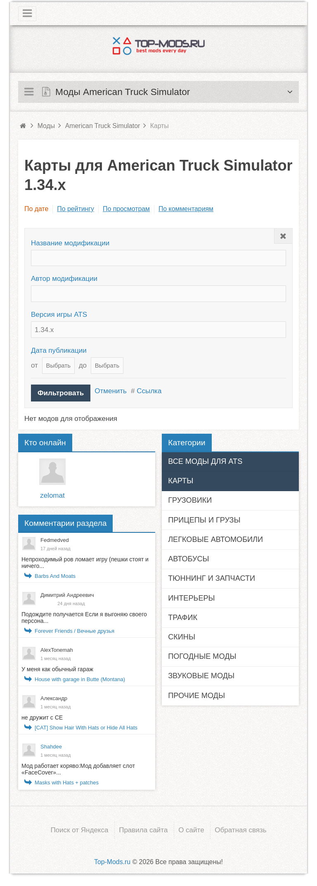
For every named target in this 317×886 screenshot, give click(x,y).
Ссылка (149, 391)
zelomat (52, 495)
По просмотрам (126, 208)
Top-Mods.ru (112, 861)
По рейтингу (75, 208)
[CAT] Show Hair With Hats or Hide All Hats (86, 727)
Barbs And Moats (55, 576)
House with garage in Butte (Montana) (80, 679)
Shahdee (51, 746)
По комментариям (185, 208)
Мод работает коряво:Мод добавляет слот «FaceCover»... (78, 769)
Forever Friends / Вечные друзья (74, 631)
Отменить (111, 391)
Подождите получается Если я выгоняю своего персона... (84, 617)
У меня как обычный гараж (57, 669)
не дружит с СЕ (42, 717)
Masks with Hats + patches (67, 782)
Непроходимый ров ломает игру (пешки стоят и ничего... (85, 562)
